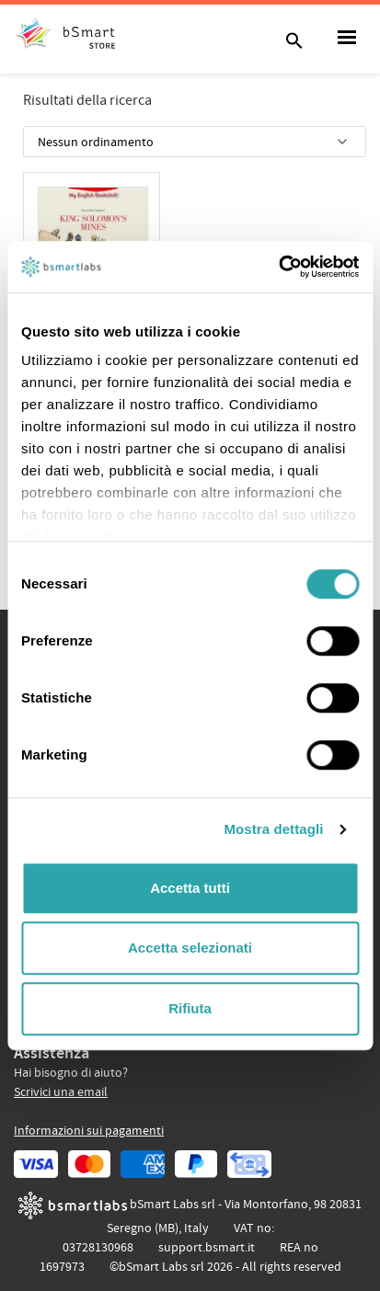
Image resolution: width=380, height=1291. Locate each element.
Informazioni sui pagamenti (89, 1131)
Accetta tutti (190, 888)
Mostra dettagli (273, 829)
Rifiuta (190, 1008)
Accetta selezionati (190, 947)
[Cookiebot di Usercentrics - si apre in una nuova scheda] (278, 267)
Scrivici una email (61, 1092)
